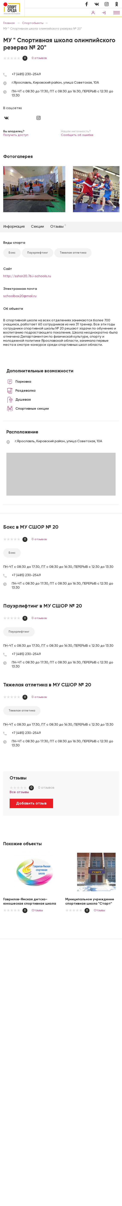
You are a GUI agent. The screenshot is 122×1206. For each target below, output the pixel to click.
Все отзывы (19, 792)
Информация (14, 227)
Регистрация (104, 12)
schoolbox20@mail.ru (19, 296)
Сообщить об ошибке (77, 135)
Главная (9, 23)
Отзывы (58, 227)
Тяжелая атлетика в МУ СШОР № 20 (47, 684)
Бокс (12, 252)
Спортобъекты (32, 23)
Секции (37, 227)
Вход (93, 12)
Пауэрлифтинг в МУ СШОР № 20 (42, 606)
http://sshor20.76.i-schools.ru (27, 276)
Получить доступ (15, 135)
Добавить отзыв (31, 803)
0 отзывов (39, 58)
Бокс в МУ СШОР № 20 (30, 527)
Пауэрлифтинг (37, 252)
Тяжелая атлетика (73, 252)
